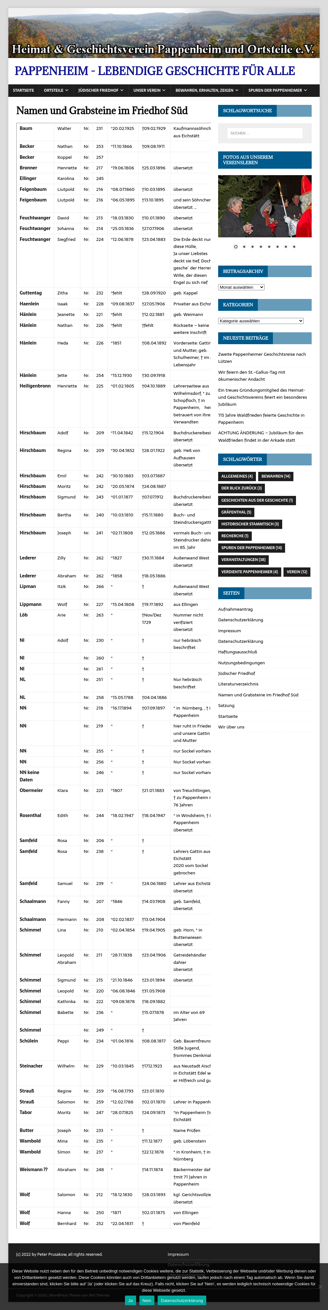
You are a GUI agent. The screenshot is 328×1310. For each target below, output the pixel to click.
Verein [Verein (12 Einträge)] (297, 572)
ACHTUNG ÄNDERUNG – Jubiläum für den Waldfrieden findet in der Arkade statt (260, 436)
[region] (265, 216)
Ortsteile (53, 90)
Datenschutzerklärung (240, 619)
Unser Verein (147, 90)
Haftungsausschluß (237, 651)
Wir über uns (231, 726)
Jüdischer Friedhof (98, 90)
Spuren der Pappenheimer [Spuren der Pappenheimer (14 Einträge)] (251, 548)
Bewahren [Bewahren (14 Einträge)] (275, 476)
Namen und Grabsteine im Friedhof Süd (258, 694)
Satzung (226, 705)
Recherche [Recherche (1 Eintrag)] (234, 536)
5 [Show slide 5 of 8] (269, 247)
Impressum (229, 630)
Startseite (23, 90)
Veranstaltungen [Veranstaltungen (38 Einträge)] (243, 560)
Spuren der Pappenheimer (275, 90)
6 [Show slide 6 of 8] (277, 247)
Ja (130, 1300)
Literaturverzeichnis (238, 683)
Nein (147, 1300)
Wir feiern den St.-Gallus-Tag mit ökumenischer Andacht (251, 376)
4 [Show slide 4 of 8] (260, 247)
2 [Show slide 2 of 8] (244, 247)
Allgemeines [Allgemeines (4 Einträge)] (237, 476)
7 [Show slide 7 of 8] (285, 247)
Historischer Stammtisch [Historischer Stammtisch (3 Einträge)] (250, 524)
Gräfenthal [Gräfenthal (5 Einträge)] (236, 512)
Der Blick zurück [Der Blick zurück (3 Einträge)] (241, 488)
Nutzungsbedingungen (241, 662)
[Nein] (320, 1286)
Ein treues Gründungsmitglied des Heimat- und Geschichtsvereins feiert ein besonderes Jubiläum (262, 397)
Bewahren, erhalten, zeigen (205, 90)
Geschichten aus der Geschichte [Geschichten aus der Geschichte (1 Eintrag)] (257, 500)
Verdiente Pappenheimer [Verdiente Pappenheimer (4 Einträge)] (249, 572)
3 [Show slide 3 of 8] (252, 247)
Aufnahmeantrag (235, 609)
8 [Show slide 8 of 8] (294, 247)
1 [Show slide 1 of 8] (235, 247)
